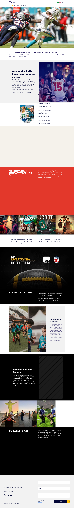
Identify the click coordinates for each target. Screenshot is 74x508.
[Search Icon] (63, 2)
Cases (10, 5)
